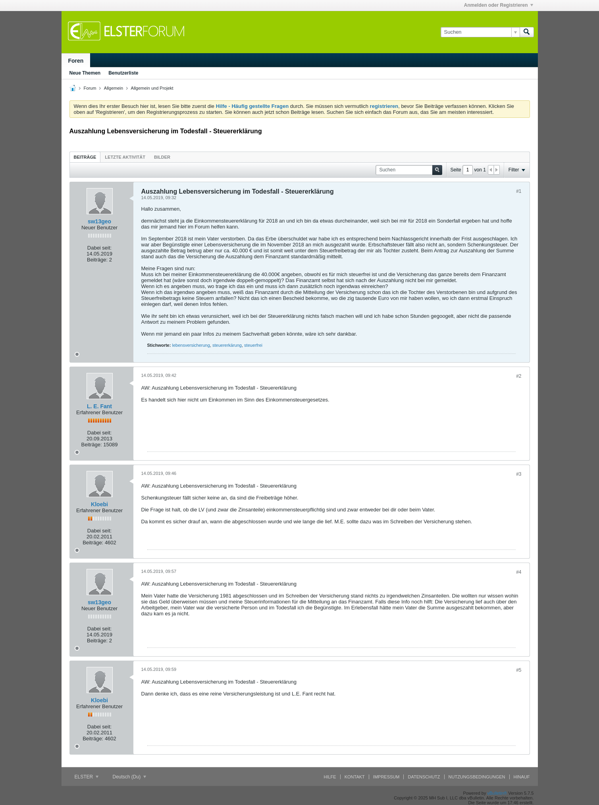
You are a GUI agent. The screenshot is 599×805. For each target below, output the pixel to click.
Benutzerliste (123, 73)
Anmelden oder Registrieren (498, 5)
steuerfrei (253, 345)
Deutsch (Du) (129, 777)
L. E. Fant (99, 406)
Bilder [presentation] (162, 157)
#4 (518, 572)
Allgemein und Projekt (152, 88)
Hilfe (330, 776)
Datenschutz (424, 776)
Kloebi (99, 504)
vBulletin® (497, 793)
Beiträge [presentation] (85, 157)
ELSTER (86, 777)
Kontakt (355, 776)
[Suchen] (480, 32)
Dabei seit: (99, 248)
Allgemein (113, 88)
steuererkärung (227, 345)
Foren (76, 61)
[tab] (85, 157)
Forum (90, 88)
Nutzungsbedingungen (477, 776)
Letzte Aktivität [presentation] (125, 157)
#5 (518, 670)
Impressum (386, 776)
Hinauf (522, 776)
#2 (518, 376)
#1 (518, 191)
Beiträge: (97, 260)
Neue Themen (85, 73)
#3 (518, 474)
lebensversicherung (191, 345)
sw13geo (99, 221)
